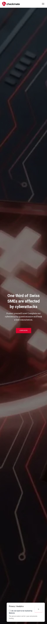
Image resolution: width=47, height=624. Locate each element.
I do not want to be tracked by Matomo (20, 612)
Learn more (24, 330)
